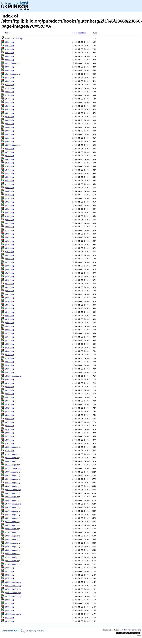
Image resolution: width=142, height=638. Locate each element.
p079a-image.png (13, 468)
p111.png (9, 138)
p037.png (9, 77)
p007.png (9, 372)
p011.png (9, 340)
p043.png (9, 155)
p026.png (9, 347)
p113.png (9, 230)
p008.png (9, 315)
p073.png (9, 571)
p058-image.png (12, 553)
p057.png (9, 173)
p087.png (9, 180)
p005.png (9, 141)
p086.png (9, 276)
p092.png (9, 408)
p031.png (9, 223)
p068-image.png (12, 500)
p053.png (9, 344)
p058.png (9, 440)
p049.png (9, 248)
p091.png (9, 287)
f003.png (9, 56)
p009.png (9, 379)
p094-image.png (12, 514)
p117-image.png (12, 511)
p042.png (9, 280)
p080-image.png (12, 145)
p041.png (9, 159)
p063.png (9, 393)
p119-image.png (12, 557)
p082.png (9, 102)
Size (95, 33)
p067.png (9, 237)
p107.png (9, 251)
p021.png (9, 333)
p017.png (9, 273)
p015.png (9, 319)
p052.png (9, 212)
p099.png (9, 81)
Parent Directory (13, 38)
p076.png (9, 99)
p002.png (9, 397)
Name (7, 33)
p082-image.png (12, 536)
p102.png (9, 290)
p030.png (9, 404)
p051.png (9, 209)
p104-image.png (12, 560)
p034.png (9, 113)
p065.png (9, 326)
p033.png (9, 436)
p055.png (9, 603)
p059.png (9, 610)
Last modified (79, 33)
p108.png (9, 226)
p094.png (9, 109)
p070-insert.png (13, 589)
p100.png (9, 266)
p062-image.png (12, 507)
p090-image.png (12, 528)
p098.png (9, 433)
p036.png (9, 578)
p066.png (9, 187)
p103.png (9, 258)
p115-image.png (12, 454)
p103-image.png (12, 496)
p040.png (9, 312)
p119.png (9, 450)
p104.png (9, 443)
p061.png (9, 255)
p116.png (9, 198)
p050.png (9, 301)
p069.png (9, 134)
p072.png (9, 422)
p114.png (9, 123)
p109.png (9, 216)
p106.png (9, 337)
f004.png (9, 45)
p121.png (9, 568)
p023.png (9, 351)
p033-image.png (12, 550)
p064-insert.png (13, 585)
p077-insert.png (13, 596)
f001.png (9, 42)
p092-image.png (12, 482)
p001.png (9, 202)
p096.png (9, 322)
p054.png (9, 305)
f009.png (9, 607)
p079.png (9, 116)
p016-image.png (12, 74)
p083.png (9, 131)
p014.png (9, 365)
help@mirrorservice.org (131, 630)
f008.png (9, 70)
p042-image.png (12, 525)
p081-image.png (12, 518)
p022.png (9, 298)
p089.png (9, 120)
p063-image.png (12, 475)
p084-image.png (12, 461)
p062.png (9, 415)
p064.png (9, 401)
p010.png (9, 369)
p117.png (9, 84)
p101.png (9, 241)
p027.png (9, 617)
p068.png (9, 418)
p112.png (9, 184)
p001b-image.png (13, 376)
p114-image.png (12, 532)
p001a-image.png (13, 489)
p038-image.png (12, 543)
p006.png (9, 329)
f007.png (9, 52)
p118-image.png (12, 564)
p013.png (9, 308)
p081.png (9, 148)
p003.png (9, 600)
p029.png (9, 262)
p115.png (9, 88)
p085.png (9, 234)
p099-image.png (12, 63)
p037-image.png (12, 457)
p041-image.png (12, 493)
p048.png (9, 354)
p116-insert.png (13, 592)
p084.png (9, 177)
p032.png (9, 205)
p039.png (9, 244)
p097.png (9, 361)
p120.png (9, 49)
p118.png (9, 95)
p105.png (9, 166)
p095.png (9, 91)
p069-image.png (12, 539)
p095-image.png (12, 447)
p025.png (9, 386)
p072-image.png (12, 521)
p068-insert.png (13, 614)
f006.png (9, 59)
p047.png (9, 294)
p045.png (9, 163)
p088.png (9, 191)
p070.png (9, 170)
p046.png (9, 269)
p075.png (9, 194)
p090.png (9, 429)
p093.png (9, 219)
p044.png (9, 283)
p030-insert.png (13, 582)
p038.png (9, 425)
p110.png (9, 358)
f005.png (9, 67)
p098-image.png (12, 486)
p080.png (9, 127)
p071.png (9, 152)
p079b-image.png (13, 504)
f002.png (9, 575)
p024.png (9, 411)
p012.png (9, 390)
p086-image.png (12, 479)
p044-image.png (12, 465)
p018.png (9, 383)
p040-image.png (12, 546)
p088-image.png (12, 472)
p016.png (9, 106)
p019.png (9, 621)
